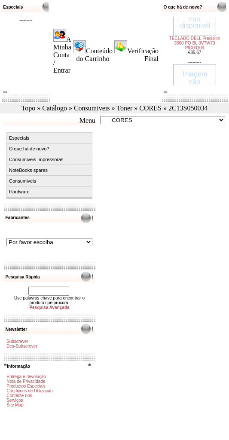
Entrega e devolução (26, 376)
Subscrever (17, 341)
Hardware (19, 191)
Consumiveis (92, 108)
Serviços (14, 400)
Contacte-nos (19, 395)
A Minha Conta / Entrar (62, 55)
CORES (150, 108)
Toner (124, 108)
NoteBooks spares (28, 170)
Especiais (19, 138)
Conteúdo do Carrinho (94, 54)
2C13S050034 (188, 108)
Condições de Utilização (29, 390)
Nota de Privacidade (25, 381)
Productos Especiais (26, 386)
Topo (28, 108)
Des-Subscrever (21, 346)
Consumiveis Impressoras (36, 159)
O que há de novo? (29, 148)
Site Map (14, 405)
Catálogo (54, 108)
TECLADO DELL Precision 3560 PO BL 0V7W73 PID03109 (194, 37)
